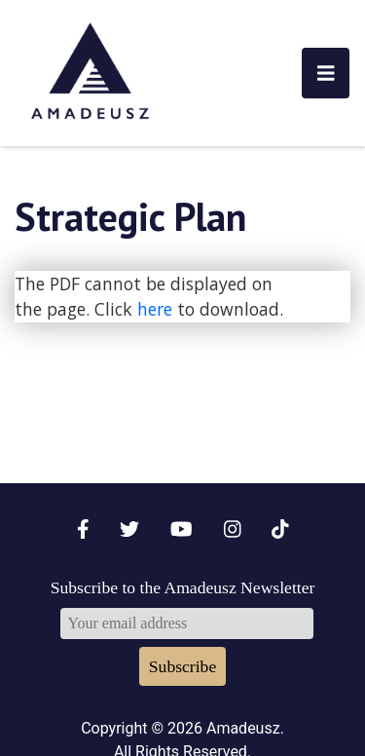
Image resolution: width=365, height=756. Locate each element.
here (154, 309)
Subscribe (182, 666)
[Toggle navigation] (326, 73)
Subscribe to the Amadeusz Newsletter (183, 587)
